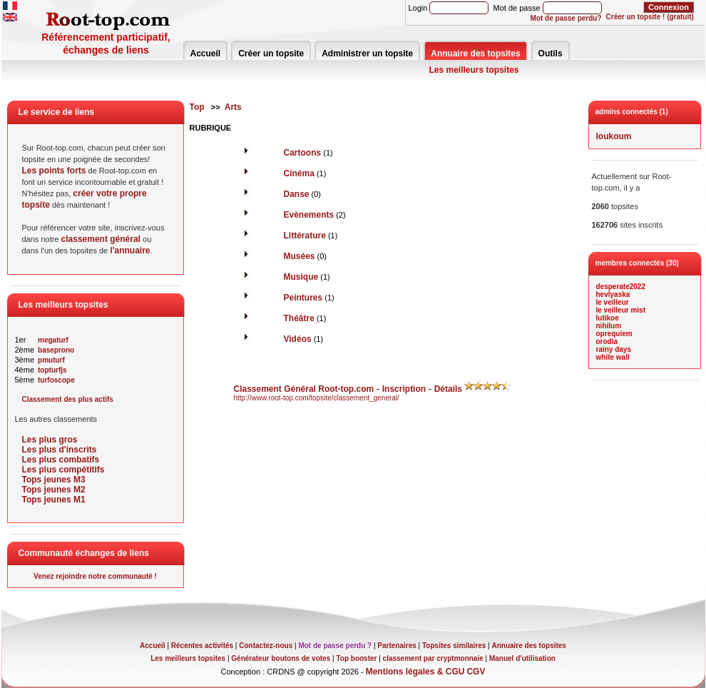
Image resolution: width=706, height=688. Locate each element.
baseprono (56, 350)
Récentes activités (202, 645)
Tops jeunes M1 (54, 500)
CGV (475, 672)
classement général (100, 239)
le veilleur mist (620, 310)
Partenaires (396, 645)
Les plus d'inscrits (59, 450)
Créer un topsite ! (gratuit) (650, 17)
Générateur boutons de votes (280, 658)
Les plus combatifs (61, 460)
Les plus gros (50, 440)
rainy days (613, 349)
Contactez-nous (265, 645)
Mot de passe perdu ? (335, 645)
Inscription (404, 389)
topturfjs (52, 370)
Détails (448, 389)
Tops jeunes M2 (54, 490)
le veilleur (612, 302)
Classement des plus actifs (67, 399)
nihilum (609, 326)
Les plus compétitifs (63, 470)
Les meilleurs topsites (474, 70)
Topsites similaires (454, 645)
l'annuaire (130, 251)
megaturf (53, 340)
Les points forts (54, 171)
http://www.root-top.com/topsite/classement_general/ (316, 398)
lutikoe (607, 318)
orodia (607, 341)
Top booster (356, 658)
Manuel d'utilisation (522, 658)
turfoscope (56, 380)
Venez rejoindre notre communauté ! (95, 576)
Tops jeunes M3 (54, 480)
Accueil (205, 54)
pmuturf (51, 360)
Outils (550, 54)
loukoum (614, 136)
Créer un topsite (271, 54)
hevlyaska (613, 294)
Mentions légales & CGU (415, 672)
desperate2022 (621, 286)
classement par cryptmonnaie (433, 658)
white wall (613, 357)
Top (197, 107)
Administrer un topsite (367, 54)
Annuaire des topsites (475, 54)
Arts (233, 107)
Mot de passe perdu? (566, 18)
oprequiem (614, 334)
